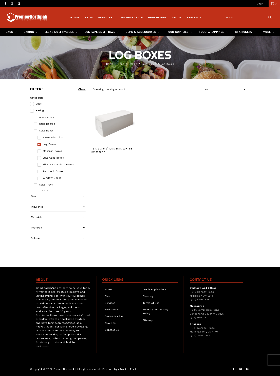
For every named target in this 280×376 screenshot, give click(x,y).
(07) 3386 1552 (200, 335)
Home (109, 63)
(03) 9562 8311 (200, 317)
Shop (121, 63)
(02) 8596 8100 (201, 299)
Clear (82, 89)
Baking (133, 63)
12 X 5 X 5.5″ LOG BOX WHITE (111, 148)
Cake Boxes (148, 63)
